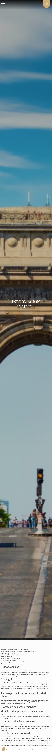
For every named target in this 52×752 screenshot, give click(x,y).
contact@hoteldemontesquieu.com (19, 655)
